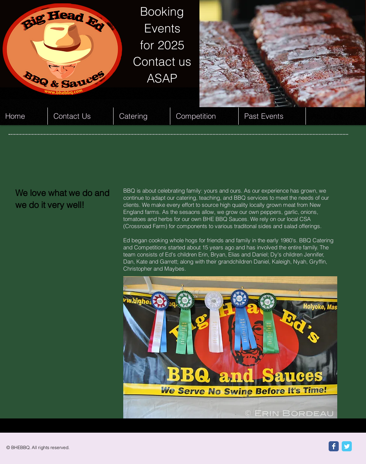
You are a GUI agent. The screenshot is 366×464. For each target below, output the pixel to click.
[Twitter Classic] (347, 446)
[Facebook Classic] (334, 446)
